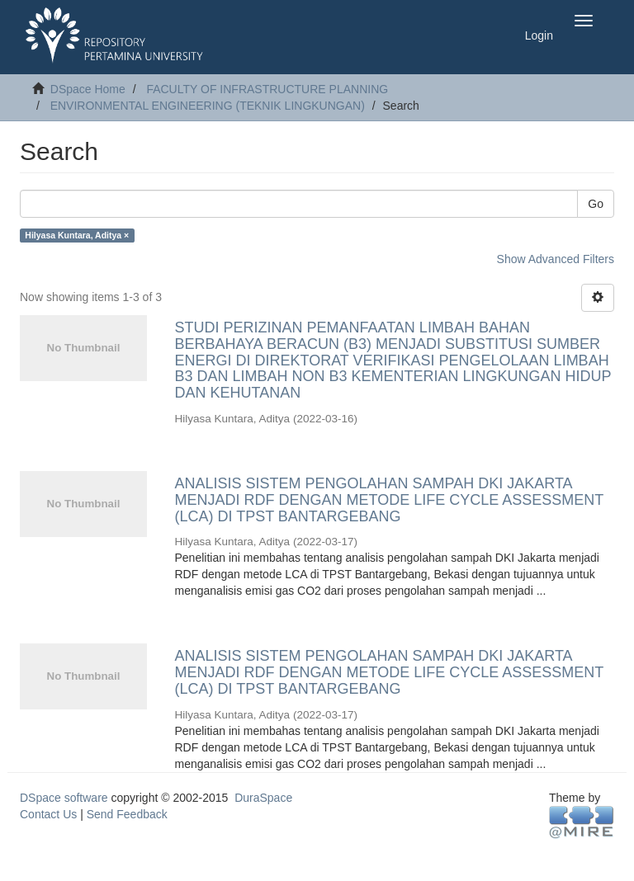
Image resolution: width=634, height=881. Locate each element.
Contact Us (48, 814)
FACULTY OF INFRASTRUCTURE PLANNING (267, 89)
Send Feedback (127, 814)
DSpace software (64, 797)
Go (595, 203)
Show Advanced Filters (555, 259)
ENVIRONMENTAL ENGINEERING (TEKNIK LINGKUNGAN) (207, 105)
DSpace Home (87, 89)
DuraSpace (263, 797)
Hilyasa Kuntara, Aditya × (77, 235)
